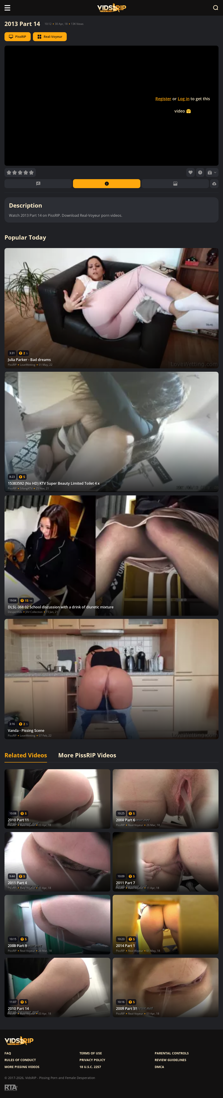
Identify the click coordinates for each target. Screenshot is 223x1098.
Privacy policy (92, 1060)
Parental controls (172, 1053)
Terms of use (90, 1053)
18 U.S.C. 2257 (90, 1067)
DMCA (159, 1067)
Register (163, 98)
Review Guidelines (170, 1060)
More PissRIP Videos (87, 755)
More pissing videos (21, 1067)
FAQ (7, 1053)
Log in (183, 98)
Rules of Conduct (20, 1060)
